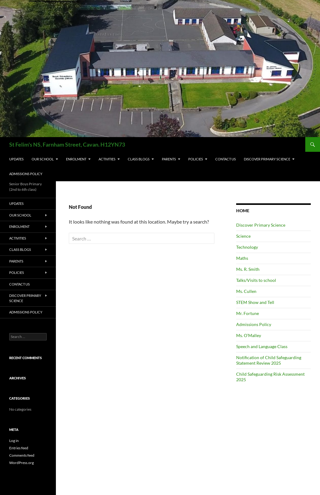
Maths (242, 258)
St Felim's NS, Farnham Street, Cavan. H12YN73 (67, 144)
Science (243, 236)
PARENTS (169, 159)
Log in (14, 440)
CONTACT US (225, 159)
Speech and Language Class (261, 346)
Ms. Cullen (246, 291)
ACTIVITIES (107, 159)
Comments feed (21, 455)
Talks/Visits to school (256, 280)
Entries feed (18, 448)
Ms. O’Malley (248, 335)
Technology (247, 247)
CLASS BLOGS (139, 159)
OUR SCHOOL (43, 159)
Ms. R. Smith (248, 269)
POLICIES (195, 159)
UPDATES (16, 159)
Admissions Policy (25, 174)
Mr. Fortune (247, 313)
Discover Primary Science (267, 159)
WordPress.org (21, 462)
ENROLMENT (76, 159)
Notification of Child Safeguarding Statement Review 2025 (268, 360)
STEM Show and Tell (255, 302)
